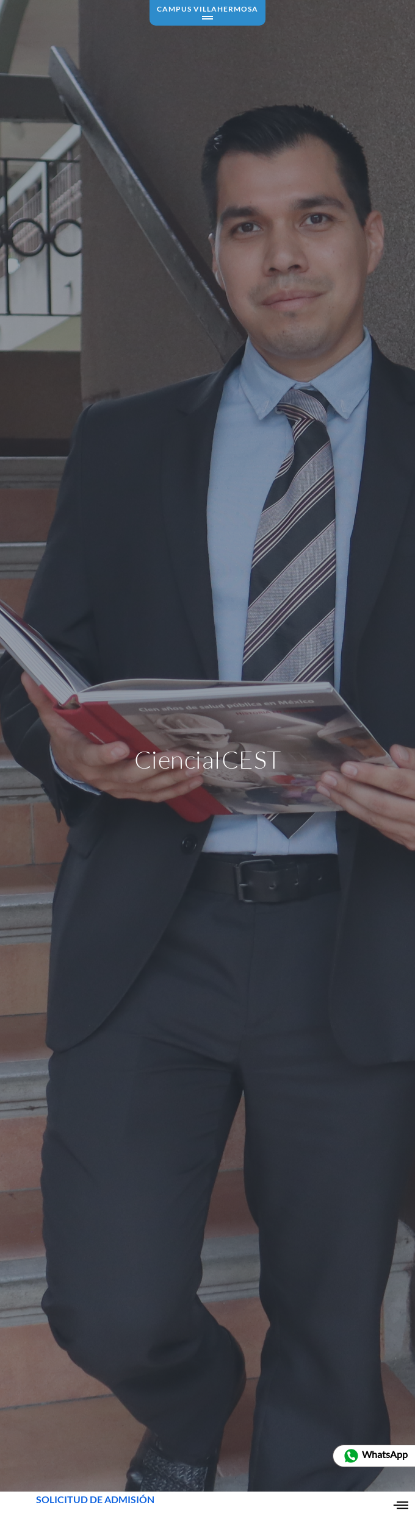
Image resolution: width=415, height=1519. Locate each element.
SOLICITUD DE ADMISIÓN (95, 1505)
